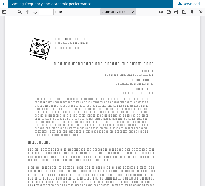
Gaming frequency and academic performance (50, 3)
